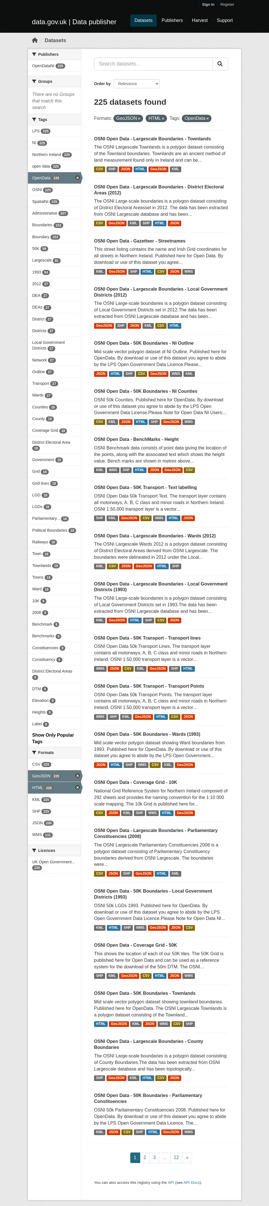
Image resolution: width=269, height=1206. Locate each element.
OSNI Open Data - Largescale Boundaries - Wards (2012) (155, 535)
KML (175, 169)
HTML (140, 169)
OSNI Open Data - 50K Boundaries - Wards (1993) (147, 734)
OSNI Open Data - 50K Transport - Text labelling (145, 487)
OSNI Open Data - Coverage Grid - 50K (135, 945)
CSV (99, 169)
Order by (102, 83)
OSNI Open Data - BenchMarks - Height (136, 439)
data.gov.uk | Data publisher (74, 22)
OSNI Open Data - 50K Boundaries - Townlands (144, 993)
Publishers (172, 20)
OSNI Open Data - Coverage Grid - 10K (135, 782)
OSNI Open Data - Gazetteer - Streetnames (140, 241)
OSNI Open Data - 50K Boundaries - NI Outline (143, 343)
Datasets (143, 20)
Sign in (208, 4)
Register (227, 4)
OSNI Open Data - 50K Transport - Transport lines (147, 638)
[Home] (35, 40)
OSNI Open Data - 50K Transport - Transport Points (149, 686)
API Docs (192, 1182)
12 (176, 1157)
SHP (112, 169)
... (164, 1157)
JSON (125, 169)
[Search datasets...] (153, 64)
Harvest (200, 20)
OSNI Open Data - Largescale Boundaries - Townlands (152, 138)
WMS (189, 272)
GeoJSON (158, 169)
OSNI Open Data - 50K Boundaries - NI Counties (145, 391)
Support (225, 20)
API (171, 1182)
